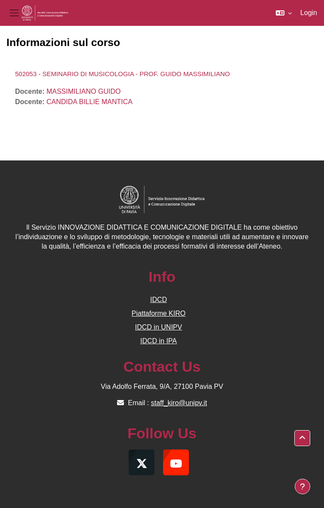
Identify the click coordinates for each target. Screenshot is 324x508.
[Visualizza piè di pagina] (302, 486)
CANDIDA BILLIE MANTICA (89, 101)
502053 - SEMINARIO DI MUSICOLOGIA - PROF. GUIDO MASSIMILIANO (122, 73)
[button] (284, 13)
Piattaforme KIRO (158, 313)
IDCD (158, 299)
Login (308, 12)
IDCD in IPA (158, 341)
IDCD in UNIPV (158, 327)
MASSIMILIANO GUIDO (83, 91)
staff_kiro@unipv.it (179, 402)
